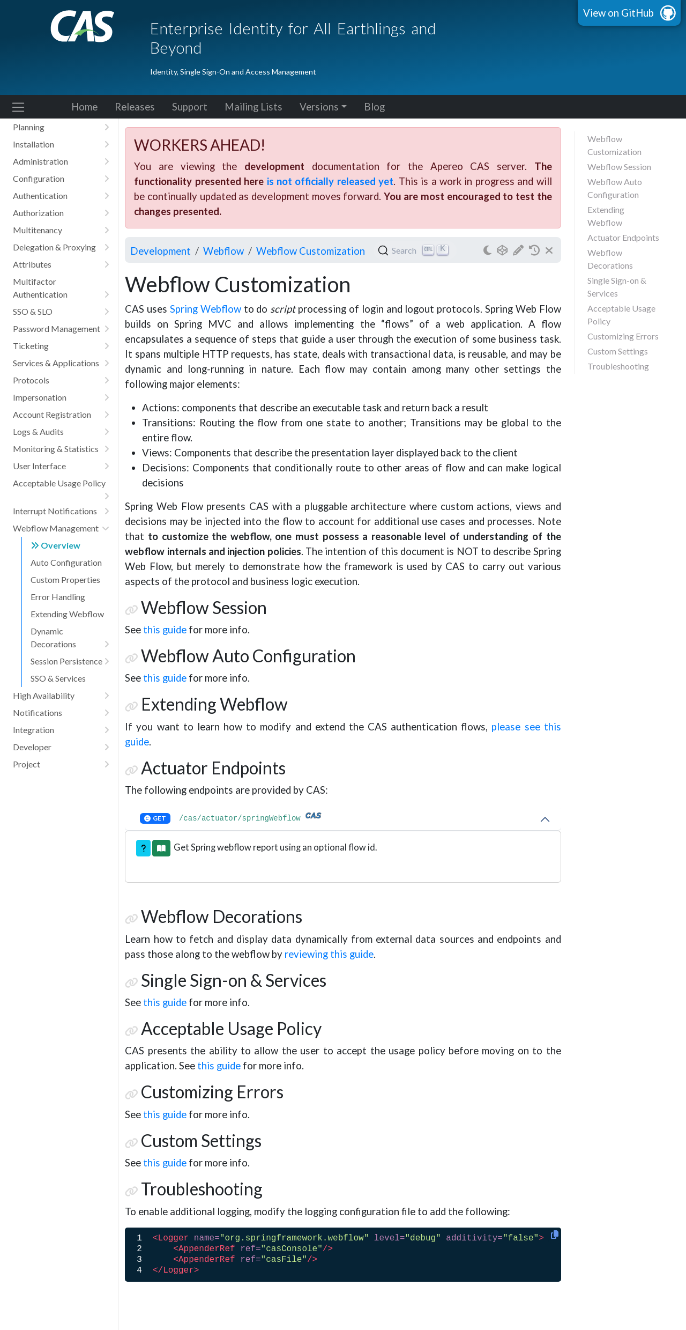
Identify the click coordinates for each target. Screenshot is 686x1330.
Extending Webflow (67, 614)
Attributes (61, 264)
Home (84, 107)
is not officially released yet (330, 181)
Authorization (61, 212)
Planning (61, 127)
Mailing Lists (253, 107)
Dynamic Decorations (70, 638)
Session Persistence (70, 661)
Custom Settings (617, 351)
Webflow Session (619, 166)
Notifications (61, 712)
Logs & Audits (61, 431)
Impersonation (61, 397)
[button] (143, 848)
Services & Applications (61, 363)
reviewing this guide (329, 954)
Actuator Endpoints (623, 237)
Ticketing (61, 345)
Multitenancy (61, 230)
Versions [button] (319, 107)
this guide (165, 630)
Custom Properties (65, 579)
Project (61, 764)
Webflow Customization (614, 145)
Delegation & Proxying (61, 247)
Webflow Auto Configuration (614, 188)
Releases (135, 107)
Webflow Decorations (610, 258)
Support (189, 107)
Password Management (61, 328)
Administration (61, 161)
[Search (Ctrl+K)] (415, 250)
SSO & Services (58, 678)
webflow (223, 251)
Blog (374, 107)
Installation (61, 144)
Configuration (61, 178)
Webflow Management (61, 528)
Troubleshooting (618, 366)
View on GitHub (618, 13)
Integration (61, 729)
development (160, 251)
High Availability (61, 695)
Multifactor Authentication (61, 288)
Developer (61, 747)
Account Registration (61, 414)
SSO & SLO (61, 311)
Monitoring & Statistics (61, 448)
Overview (55, 545)
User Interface (61, 466)
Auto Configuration (66, 562)
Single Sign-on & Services (616, 286)
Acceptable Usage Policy (61, 485)
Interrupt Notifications (61, 511)
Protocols (61, 380)
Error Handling (58, 597)
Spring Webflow (205, 309)
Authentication (61, 195)
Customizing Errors (623, 336)
